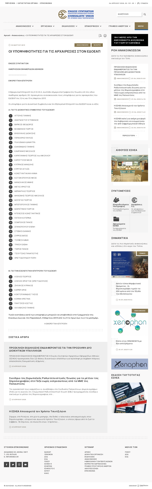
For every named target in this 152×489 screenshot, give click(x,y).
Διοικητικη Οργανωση (94, 454)
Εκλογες (97, 45)
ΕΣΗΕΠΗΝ (48, 466)
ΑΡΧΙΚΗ (7, 26)
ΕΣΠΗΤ (47, 471)
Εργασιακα (46, 26)
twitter (12, 464)
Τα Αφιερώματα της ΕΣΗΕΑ (120, 227)
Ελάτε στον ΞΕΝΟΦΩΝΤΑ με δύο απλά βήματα (129, 342)
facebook (6, 464)
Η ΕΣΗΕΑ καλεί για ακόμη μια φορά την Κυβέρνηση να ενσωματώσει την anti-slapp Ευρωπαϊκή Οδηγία (129, 121)
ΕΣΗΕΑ (76, 14)
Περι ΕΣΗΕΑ (10, 3)
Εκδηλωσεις (68, 26)
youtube (25, 464)
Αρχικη (87, 452)
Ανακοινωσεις (23, 26)
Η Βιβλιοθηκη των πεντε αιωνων (98, 461)
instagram (19, 464)
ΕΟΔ (46, 459)
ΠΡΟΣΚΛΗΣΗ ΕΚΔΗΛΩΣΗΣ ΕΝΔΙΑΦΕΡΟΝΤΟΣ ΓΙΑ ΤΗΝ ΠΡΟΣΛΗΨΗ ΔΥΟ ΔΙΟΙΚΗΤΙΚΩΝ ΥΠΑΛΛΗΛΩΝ (50, 349)
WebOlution (142, 485)
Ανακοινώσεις (18, 35)
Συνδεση (144, 3)
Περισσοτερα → (129, 135)
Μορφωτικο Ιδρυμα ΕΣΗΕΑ (95, 464)
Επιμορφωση (92, 26)
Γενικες (142, 253)
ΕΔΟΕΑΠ (47, 452)
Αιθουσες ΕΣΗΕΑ (126, 150)
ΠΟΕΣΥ (47, 461)
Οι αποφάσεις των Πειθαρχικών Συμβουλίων (138, 208)
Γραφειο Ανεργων (118, 26)
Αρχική (7, 35)
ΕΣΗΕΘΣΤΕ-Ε (49, 468)
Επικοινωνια (46, 3)
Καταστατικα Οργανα (28, 3)
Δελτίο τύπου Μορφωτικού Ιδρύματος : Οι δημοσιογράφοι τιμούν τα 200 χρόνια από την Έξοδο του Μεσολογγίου (128, 288)
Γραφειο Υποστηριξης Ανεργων (98, 466)
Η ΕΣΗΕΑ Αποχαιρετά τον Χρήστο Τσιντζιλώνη (37, 411)
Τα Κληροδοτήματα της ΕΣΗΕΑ (121, 207)
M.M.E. (46, 473)
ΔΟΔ (46, 457)
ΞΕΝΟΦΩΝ (48, 454)
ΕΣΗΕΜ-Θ (48, 464)
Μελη (141, 26)
